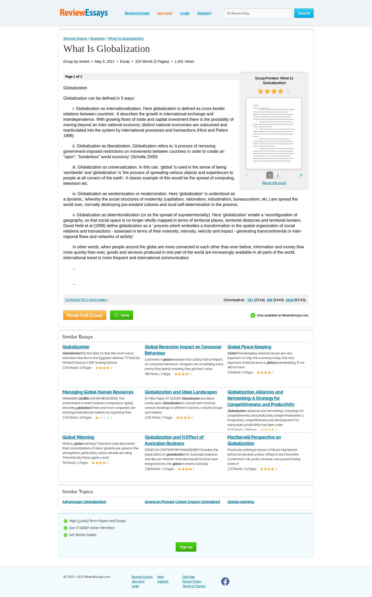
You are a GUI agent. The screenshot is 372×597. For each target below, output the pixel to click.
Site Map (188, 577)
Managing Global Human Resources (97, 392)
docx (290, 300)
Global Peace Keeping (249, 347)
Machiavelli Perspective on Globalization (254, 440)
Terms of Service (193, 586)
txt (250, 300)
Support (204, 13)
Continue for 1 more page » (86, 299)
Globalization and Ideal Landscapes (181, 392)
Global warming (240, 501)
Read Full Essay (84, 315)
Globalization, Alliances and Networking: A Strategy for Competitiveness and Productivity (261, 398)
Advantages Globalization (84, 501)
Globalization (75, 347)
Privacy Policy (191, 581)
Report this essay (274, 183)
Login (184, 13)
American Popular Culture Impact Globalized (182, 501)
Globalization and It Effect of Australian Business (174, 440)
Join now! (164, 13)
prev (247, 175)
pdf (270, 300)
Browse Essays (137, 13)
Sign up (186, 546)
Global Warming (78, 437)
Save (121, 315)
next (301, 175)
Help (160, 577)
